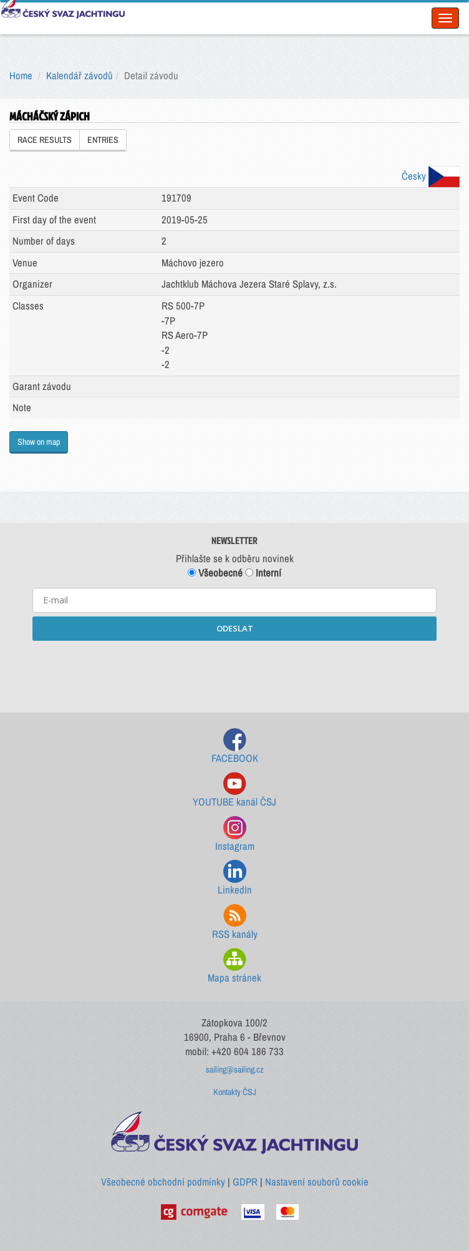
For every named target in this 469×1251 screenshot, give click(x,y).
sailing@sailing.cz (235, 1069)
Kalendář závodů (79, 75)
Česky (431, 176)
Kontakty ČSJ (234, 1092)
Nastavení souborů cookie (317, 1182)
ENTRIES (102, 139)
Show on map (38, 441)
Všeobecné (215, 573)
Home (20, 75)
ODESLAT (234, 628)
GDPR (245, 1182)
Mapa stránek (234, 966)
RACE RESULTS (44, 139)
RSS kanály (235, 922)
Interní (263, 573)
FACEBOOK (234, 746)
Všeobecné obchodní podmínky (163, 1182)
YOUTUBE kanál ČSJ (234, 790)
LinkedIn (235, 878)
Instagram (234, 834)
